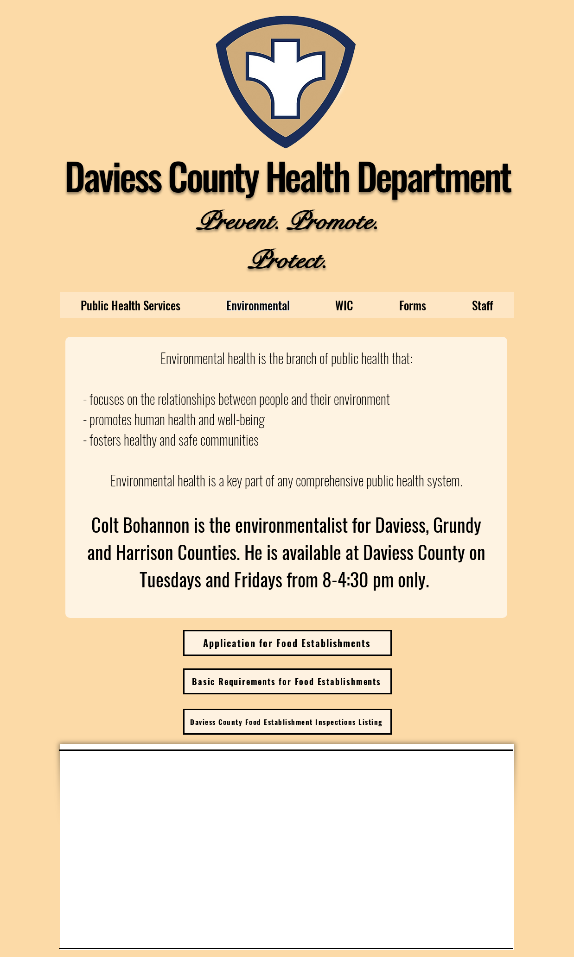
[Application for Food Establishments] (287, 643)
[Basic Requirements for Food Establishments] (287, 681)
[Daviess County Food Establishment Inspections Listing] (287, 722)
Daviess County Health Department (287, 175)
